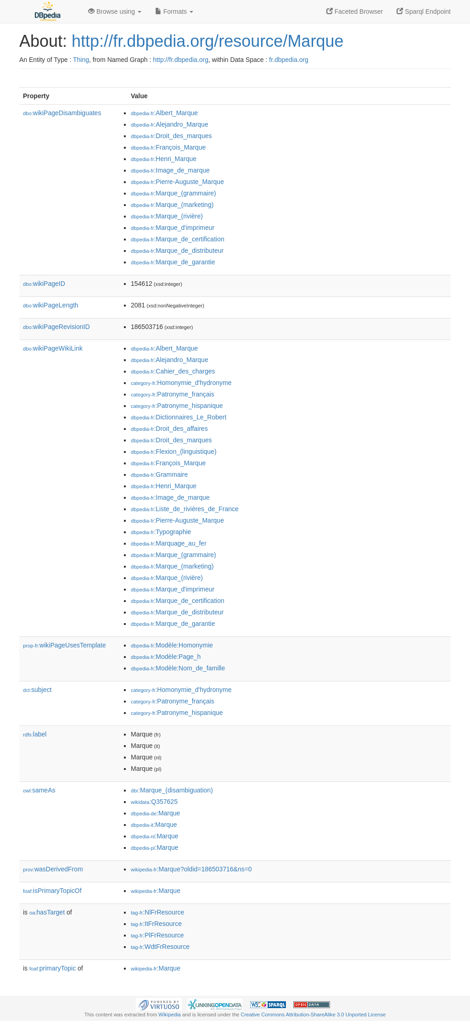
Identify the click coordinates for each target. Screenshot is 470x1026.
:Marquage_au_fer (169, 543)
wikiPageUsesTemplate (64, 645)
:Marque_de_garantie (173, 262)
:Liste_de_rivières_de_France (185, 509)
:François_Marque (168, 147)
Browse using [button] (114, 11)
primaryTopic (52, 968)
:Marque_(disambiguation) (172, 790)
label (34, 734)
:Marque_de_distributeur (177, 250)
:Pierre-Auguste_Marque (177, 181)
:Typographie (161, 531)
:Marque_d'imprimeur (172, 227)
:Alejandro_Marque (169, 124)
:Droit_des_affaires (169, 428)
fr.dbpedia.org (288, 59)
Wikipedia (169, 1014)
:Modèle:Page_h (166, 656)
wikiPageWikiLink (53, 348)
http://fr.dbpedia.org (180, 59)
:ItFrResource (156, 923)
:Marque (155, 813)
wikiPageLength (50, 305)
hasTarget (47, 912)
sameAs (39, 790)
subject (37, 689)
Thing (81, 59)
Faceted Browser (354, 11)
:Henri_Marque (163, 158)
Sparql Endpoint (424, 11)
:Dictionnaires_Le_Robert (178, 417)
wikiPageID (44, 283)
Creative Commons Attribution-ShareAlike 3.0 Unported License (313, 1014)
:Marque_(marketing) (172, 204)
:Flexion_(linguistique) (174, 451)
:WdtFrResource (160, 946)
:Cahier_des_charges (173, 371)
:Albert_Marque (164, 113)
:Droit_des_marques (171, 135)
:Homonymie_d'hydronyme (181, 382)
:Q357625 (154, 801)
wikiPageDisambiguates (62, 113)
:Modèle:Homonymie (172, 645)
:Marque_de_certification (177, 239)
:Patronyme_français (172, 394)
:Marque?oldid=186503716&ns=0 (191, 869)
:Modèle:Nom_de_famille (178, 668)
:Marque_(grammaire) (173, 193)
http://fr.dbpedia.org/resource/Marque (207, 41)
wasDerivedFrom (53, 869)
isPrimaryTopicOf (52, 890)
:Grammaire (159, 474)
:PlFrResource (157, 935)
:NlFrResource (157, 912)
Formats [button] (174, 11)
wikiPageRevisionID (56, 326)
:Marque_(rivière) (167, 216)
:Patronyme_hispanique (177, 405)
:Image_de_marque (170, 170)
